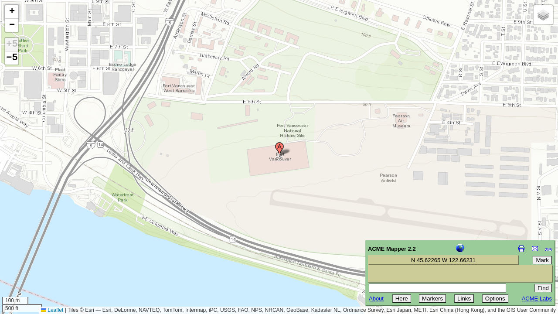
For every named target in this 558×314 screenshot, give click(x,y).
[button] (279, 149)
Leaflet (52, 310)
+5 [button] (11, 44)
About (376, 298)
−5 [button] (11, 58)
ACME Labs (537, 298)
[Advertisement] (46, 252)
